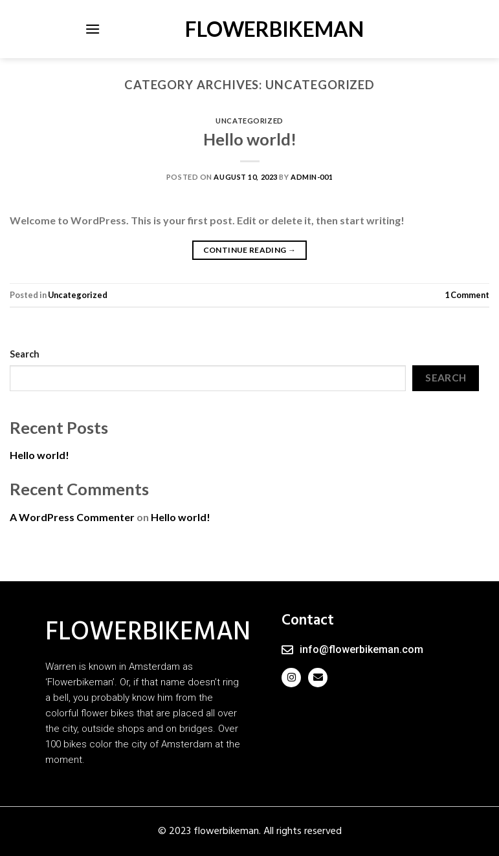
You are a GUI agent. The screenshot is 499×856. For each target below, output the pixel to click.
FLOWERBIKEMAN (250, 29)
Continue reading (249, 250)
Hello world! (249, 139)
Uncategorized (249, 120)
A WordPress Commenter (72, 517)
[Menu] (92, 29)
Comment (467, 295)
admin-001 (312, 177)
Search (24, 353)
